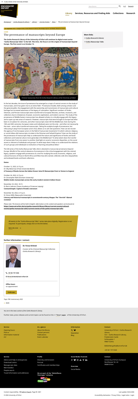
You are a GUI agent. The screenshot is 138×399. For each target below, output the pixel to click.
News (54, 22)
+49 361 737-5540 (110, 350)
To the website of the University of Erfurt (16, 2)
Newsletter (75, 333)
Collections (118, 13)
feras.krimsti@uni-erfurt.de (18, 276)
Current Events (44, 22)
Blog (72, 335)
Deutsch (130, 6)
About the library (43, 330)
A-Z (124, 6)
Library (68, 13)
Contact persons (43, 332)
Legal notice (125, 395)
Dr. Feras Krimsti (30, 245)
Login (132, 395)
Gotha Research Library (21, 22)
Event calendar (42, 337)
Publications (41, 335)
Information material (11, 335)
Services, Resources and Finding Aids (92, 13)
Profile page (11, 292)
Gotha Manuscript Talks (95, 42)
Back (7, 303)
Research (130, 13)
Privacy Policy (116, 395)
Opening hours (9, 330)
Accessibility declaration (102, 395)
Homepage (7, 22)
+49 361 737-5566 (13, 273)
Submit (119, 6)
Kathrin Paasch (26, 392)
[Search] (103, 6)
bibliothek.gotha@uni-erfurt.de (115, 346)
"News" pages (61, 315)
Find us (6, 332)
